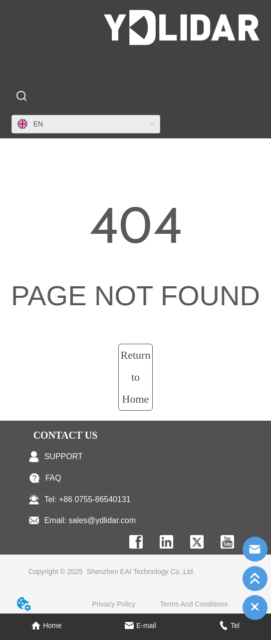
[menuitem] (137, 73)
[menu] (137, 73)
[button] (136, 73)
